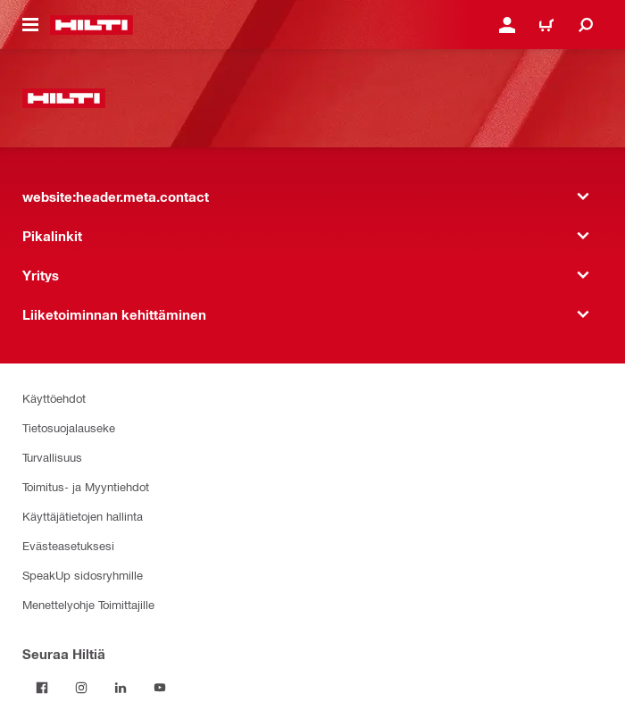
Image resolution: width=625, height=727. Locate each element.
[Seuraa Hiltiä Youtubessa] (159, 687)
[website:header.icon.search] (585, 25)
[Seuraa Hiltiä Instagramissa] (81, 687)
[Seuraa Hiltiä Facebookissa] (42, 687)
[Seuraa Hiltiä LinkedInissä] (120, 687)
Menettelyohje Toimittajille (88, 604)
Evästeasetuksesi (68, 545)
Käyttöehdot (54, 398)
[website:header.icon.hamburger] (30, 25)
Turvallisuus (52, 457)
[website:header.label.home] (91, 25)
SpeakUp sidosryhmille (82, 574)
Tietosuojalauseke (68, 427)
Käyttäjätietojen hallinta (82, 515)
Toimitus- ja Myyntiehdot (85, 486)
